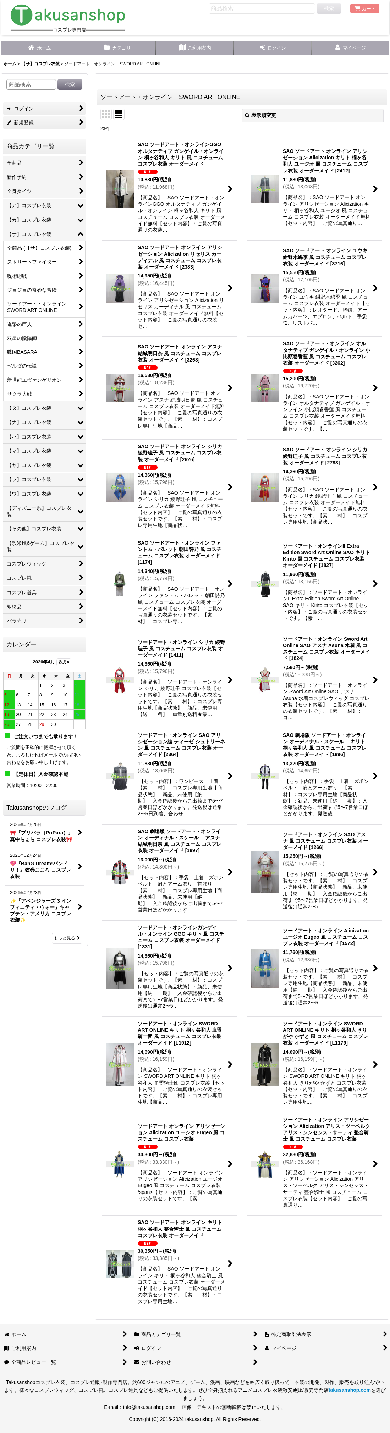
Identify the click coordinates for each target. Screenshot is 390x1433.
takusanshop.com (350, 1390)
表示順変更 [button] (260, 115)
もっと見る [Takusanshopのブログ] (67, 938)
